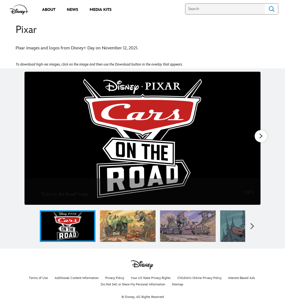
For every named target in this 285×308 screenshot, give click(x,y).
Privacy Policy (114, 278)
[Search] (225, 9)
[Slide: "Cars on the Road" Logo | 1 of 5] (142, 138)
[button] (252, 226)
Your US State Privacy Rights (151, 278)
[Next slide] (252, 138)
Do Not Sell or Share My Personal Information (133, 284)
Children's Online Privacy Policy (199, 278)
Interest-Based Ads (241, 278)
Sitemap (177, 284)
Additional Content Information (77, 278)
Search (271, 9)
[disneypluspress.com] (19, 9)
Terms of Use (38, 278)
